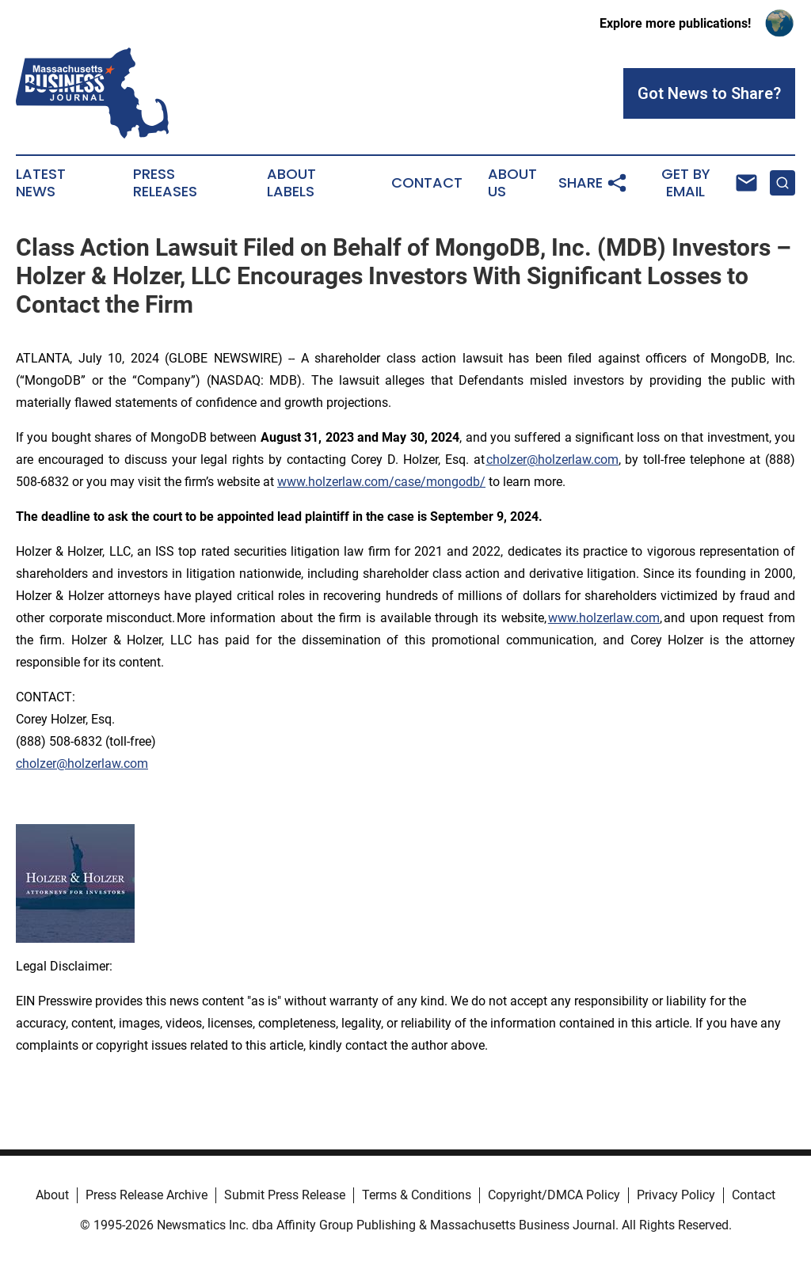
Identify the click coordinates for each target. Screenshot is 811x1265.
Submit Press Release (284, 1194)
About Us (512, 182)
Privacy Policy (676, 1194)
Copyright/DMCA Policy (554, 1194)
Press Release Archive (147, 1194)
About (52, 1194)
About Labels (291, 182)
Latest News (41, 182)
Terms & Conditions (416, 1194)
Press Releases (165, 182)
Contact (427, 183)
